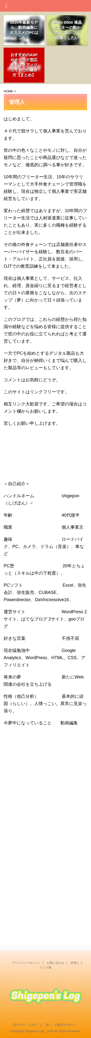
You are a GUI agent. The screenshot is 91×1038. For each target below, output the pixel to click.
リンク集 (45, 967)
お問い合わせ (55, 963)
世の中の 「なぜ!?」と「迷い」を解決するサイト (45, 1024)
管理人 (74, 963)
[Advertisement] (45, 793)
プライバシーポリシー (26, 963)
